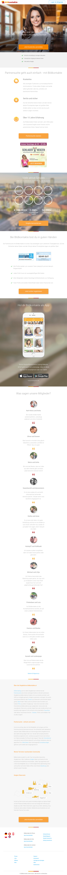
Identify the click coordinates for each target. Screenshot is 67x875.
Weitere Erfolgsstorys (33, 673)
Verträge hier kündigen (39, 860)
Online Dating (17, 691)
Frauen (30, 699)
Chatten (34, 712)
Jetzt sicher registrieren (33, 291)
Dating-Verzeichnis (47, 840)
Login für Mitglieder (57, 2)
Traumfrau (47, 710)
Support (35, 856)
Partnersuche (17, 693)
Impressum (36, 858)
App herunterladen (28, 835)
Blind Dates (25, 742)
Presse (15, 856)
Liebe (18, 701)
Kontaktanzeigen (44, 742)
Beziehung (43, 766)
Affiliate (16, 860)
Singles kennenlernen (33, 223)
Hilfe (15, 862)
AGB (35, 862)
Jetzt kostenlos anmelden (33, 47)
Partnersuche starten (33, 136)
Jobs (15, 858)
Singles (32, 759)
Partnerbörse (47, 738)
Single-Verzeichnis (47, 838)
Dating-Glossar (46, 834)
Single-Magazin (46, 836)
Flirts (19, 704)
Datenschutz (36, 864)
